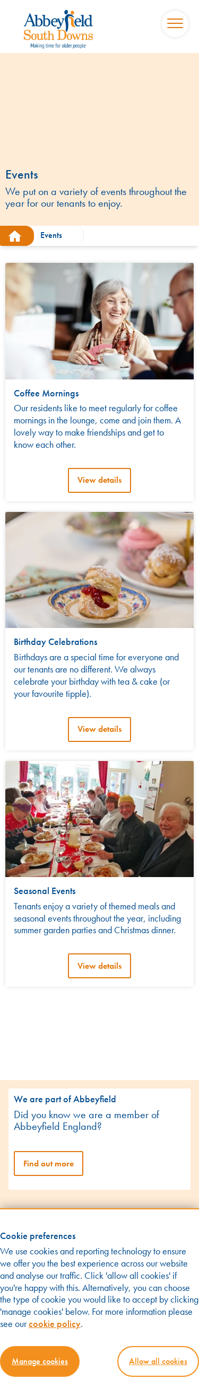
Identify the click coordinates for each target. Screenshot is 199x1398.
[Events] (56, 235)
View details (99, 479)
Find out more (48, 1163)
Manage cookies (40, 1361)
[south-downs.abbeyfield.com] (17, 236)
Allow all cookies (158, 1361)
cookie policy (55, 1324)
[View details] (99, 320)
